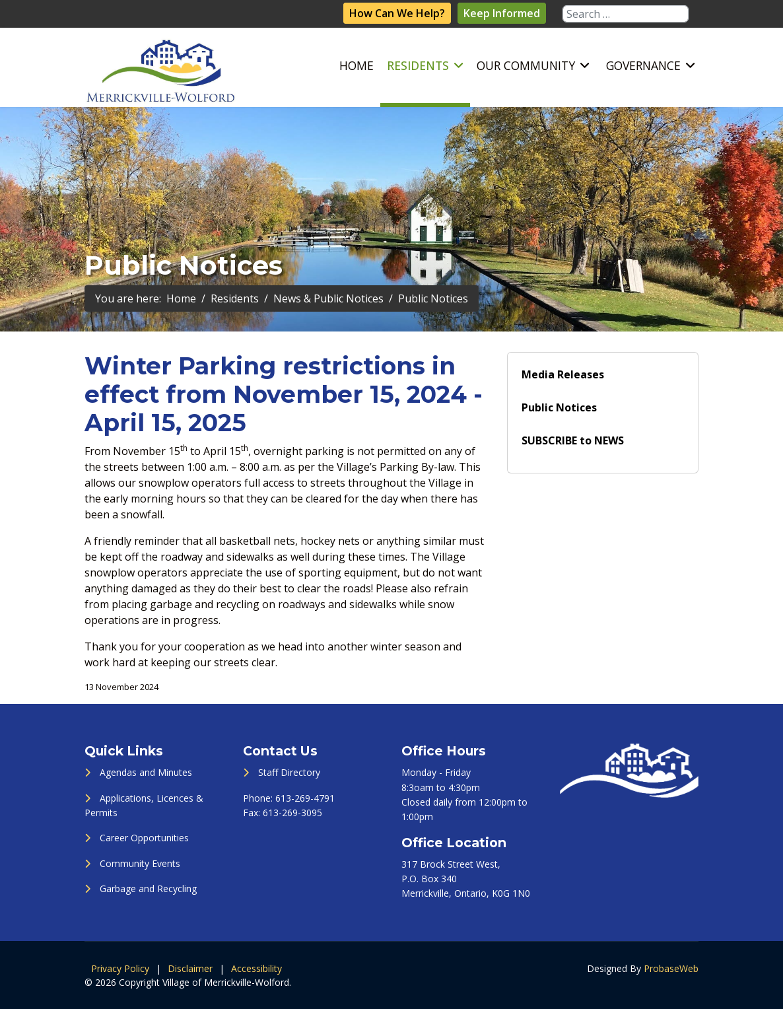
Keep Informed (501, 13)
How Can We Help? (397, 13)
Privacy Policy (120, 968)
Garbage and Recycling (148, 888)
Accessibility (256, 968)
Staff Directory (289, 772)
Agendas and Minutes (146, 772)
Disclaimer (190, 968)
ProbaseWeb (671, 968)
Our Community (526, 65)
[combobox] (625, 13)
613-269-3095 (292, 812)
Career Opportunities (144, 837)
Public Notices (559, 407)
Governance (643, 65)
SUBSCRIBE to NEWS (573, 440)
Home (356, 65)
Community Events (140, 863)
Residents (418, 65)
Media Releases (563, 374)
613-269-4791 (305, 798)
